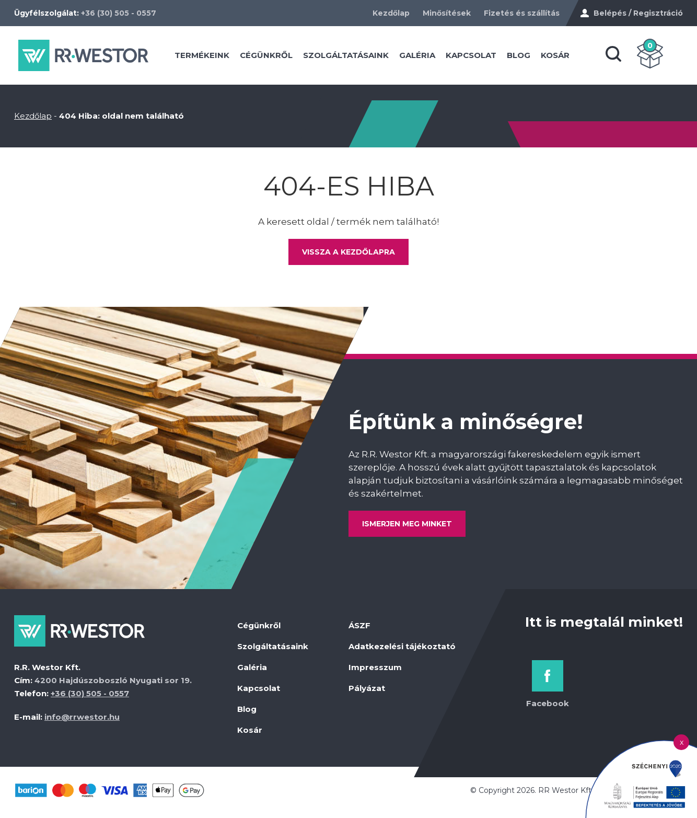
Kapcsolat (483, 57)
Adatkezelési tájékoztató (402, 650)
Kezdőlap (391, 13)
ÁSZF (359, 630)
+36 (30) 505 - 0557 (118, 13)
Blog (531, 57)
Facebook (547, 707)
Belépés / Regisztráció (638, 13)
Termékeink (214, 57)
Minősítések (447, 13)
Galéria (430, 57)
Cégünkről (278, 57)
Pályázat (366, 692)
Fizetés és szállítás (522, 13)
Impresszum (375, 671)
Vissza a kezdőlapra (348, 256)
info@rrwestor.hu (82, 721)
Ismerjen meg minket (409, 528)
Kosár (567, 57)
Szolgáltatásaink (358, 57)
